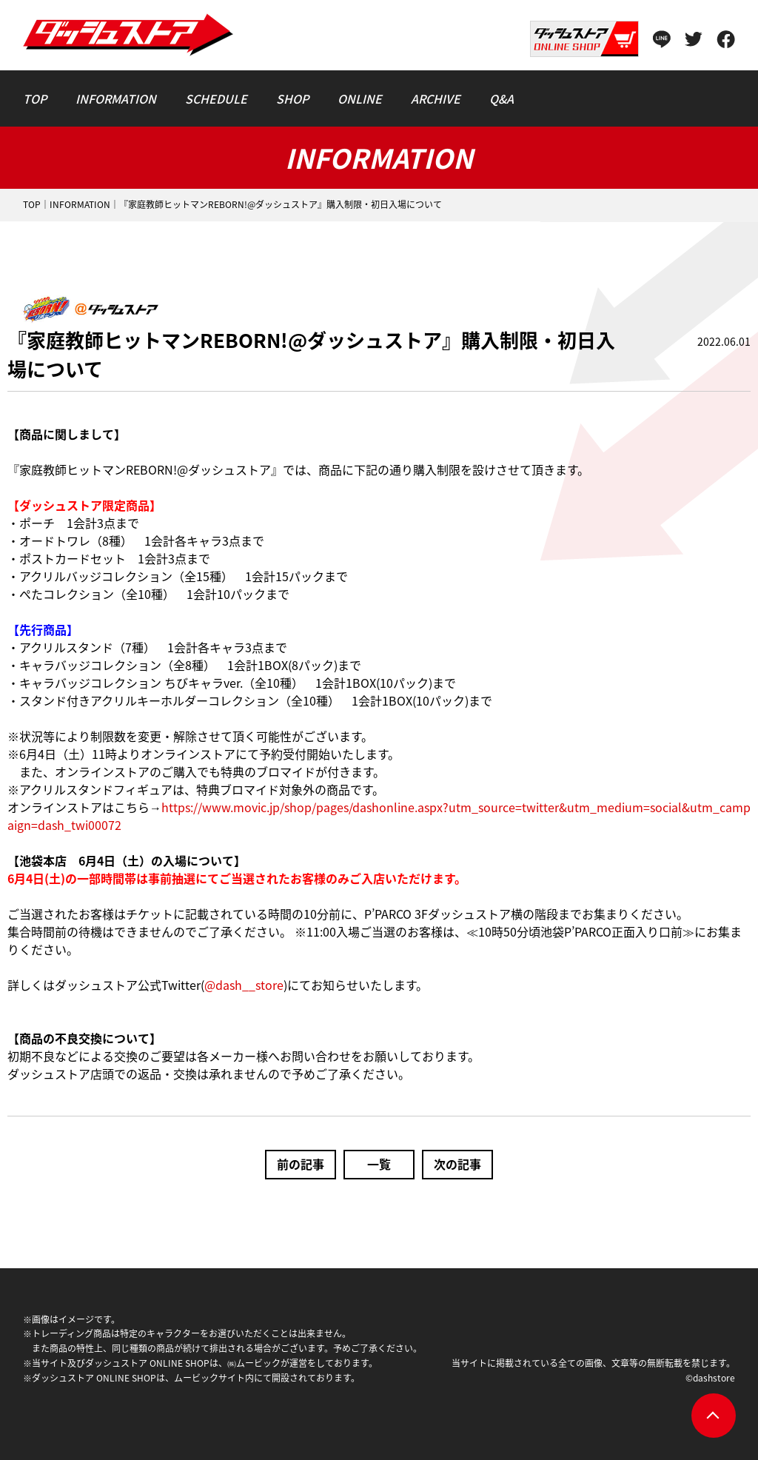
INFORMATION (80, 204)
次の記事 (457, 1164)
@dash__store (244, 985)
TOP (32, 204)
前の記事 (300, 1164)
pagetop (713, 1415)
